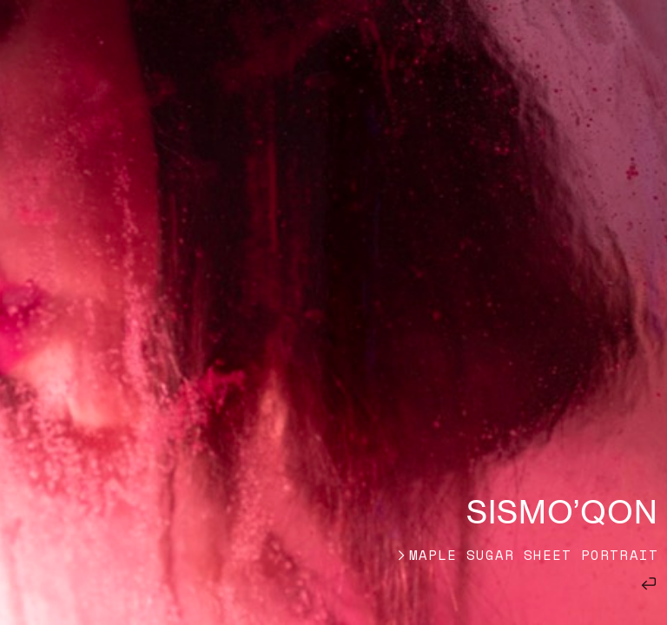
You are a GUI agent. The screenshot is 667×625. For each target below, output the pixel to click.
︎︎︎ (649, 581)
